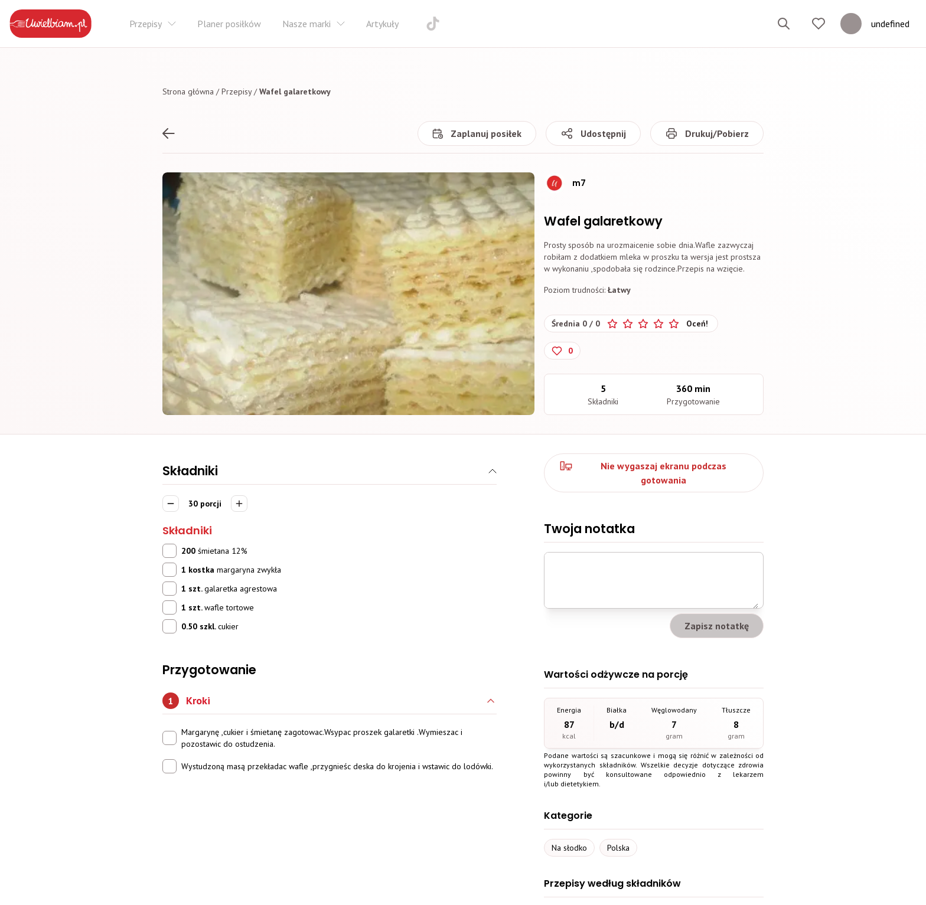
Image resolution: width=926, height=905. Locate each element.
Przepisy (236, 91)
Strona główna (188, 91)
